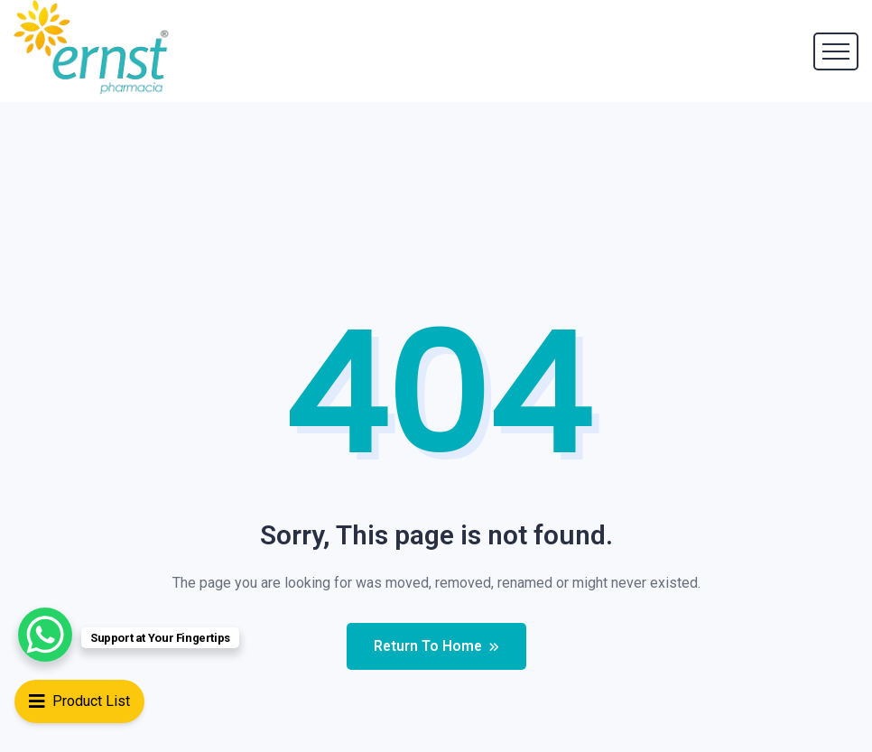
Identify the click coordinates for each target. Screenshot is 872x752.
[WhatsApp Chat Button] (45, 635)
